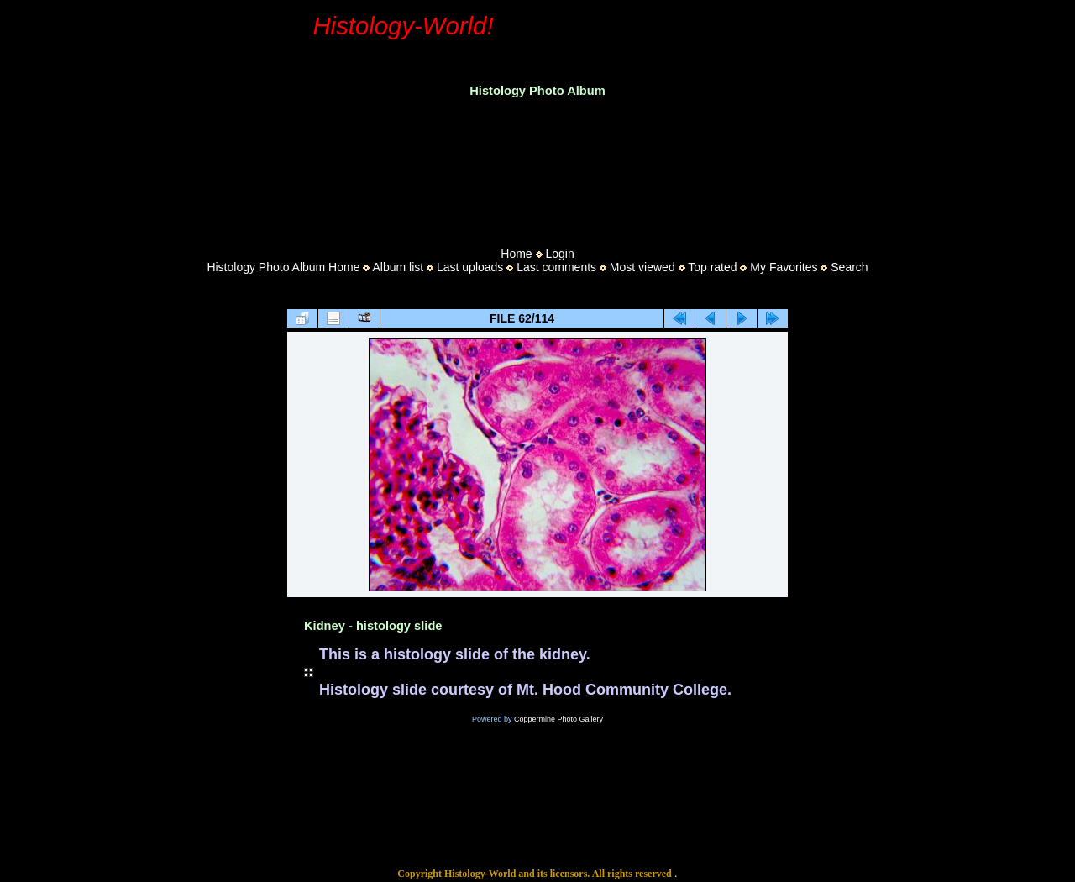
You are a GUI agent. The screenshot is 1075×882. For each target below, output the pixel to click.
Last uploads (470, 267)
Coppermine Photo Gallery (558, 719)
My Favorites (783, 267)
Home (516, 253)
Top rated (712, 267)
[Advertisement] (537, 167)
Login (559, 253)
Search (849, 267)
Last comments (556, 267)
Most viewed (642, 267)
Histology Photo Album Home (283, 267)
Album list (397, 267)
